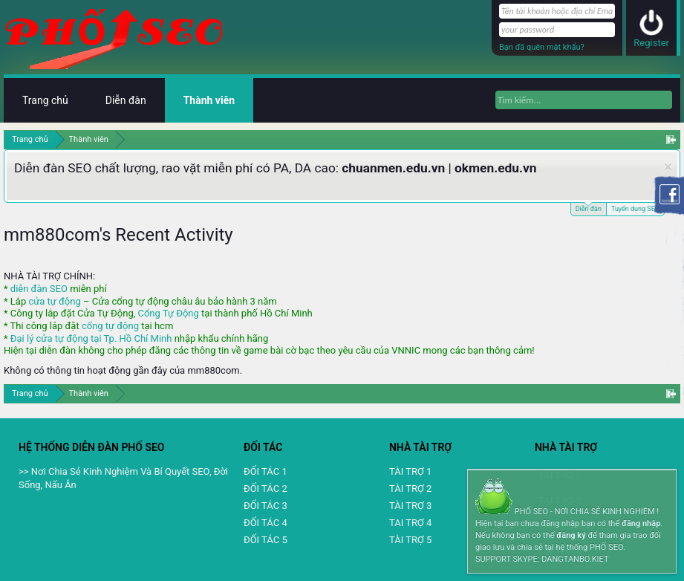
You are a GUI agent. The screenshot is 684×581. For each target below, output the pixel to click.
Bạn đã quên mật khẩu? (541, 47)
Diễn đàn (589, 207)
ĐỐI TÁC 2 (265, 488)
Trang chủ (45, 100)
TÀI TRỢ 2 (410, 488)
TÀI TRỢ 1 (410, 471)
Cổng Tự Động (167, 313)
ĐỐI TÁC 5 (265, 539)
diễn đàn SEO (39, 288)
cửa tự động (54, 301)
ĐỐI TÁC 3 (265, 505)
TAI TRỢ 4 (410, 522)
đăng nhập (641, 523)
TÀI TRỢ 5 (410, 539)
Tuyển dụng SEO (635, 208)
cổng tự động (110, 325)
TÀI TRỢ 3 (410, 505)
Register (651, 42)
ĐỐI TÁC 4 (265, 522)
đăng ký (570, 535)
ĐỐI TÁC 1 (265, 471)
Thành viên (209, 100)
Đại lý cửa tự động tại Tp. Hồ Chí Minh (91, 338)
